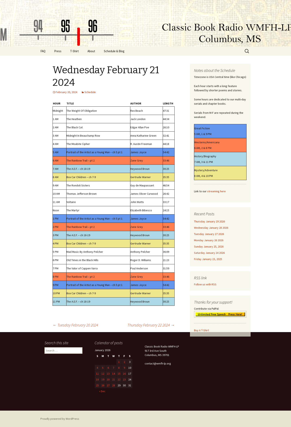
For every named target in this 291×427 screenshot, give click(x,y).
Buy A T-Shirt (201, 330)
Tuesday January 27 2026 (209, 234)
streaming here (216, 191)
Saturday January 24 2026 (209, 253)
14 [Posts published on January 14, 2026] (113, 373)
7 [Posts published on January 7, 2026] (113, 368)
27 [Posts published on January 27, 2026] (108, 385)
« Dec (102, 391)
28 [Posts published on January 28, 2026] (113, 385)
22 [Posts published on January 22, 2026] (119, 379)
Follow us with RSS (205, 284)
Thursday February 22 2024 (151, 324)
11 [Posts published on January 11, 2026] (97, 373)
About (91, 51)
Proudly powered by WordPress (59, 419)
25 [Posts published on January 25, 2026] (97, 385)
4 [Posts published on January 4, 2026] (97, 368)
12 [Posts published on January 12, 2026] (102, 373)
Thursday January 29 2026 (209, 221)
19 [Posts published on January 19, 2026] (102, 379)
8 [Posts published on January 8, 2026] (119, 368)
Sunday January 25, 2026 (209, 246)
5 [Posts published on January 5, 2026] (102, 368)
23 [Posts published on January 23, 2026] (124, 379)
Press (57, 51)
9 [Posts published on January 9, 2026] (124, 368)
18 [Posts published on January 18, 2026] (97, 379)
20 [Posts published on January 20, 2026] (108, 379)
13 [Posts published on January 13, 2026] (108, 373)
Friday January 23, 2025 (208, 259)
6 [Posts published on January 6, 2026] (108, 368)
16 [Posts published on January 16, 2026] (124, 373)
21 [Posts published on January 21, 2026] (113, 379)
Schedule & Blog (114, 51)
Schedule (90, 92)
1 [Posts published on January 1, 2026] (119, 362)
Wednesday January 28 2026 (211, 227)
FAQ (42, 51)
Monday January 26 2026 (208, 240)
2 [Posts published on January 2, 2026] (124, 362)
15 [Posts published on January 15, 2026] (119, 373)
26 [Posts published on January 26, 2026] (102, 385)
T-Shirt (74, 51)
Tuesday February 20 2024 (75, 324)
